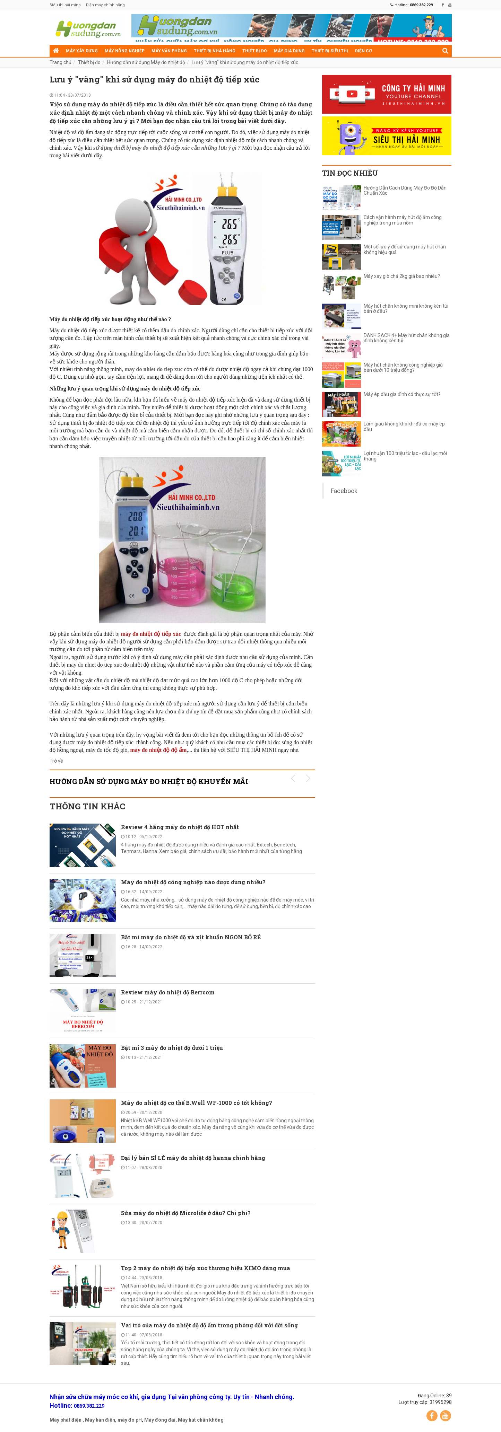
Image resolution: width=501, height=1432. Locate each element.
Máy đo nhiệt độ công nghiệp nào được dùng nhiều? (193, 882)
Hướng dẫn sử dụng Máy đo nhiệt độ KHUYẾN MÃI (149, 781)
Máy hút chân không (201, 1420)
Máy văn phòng (169, 51)
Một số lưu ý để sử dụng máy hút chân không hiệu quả (405, 249)
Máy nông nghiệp (125, 51)
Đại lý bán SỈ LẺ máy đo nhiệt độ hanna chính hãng (193, 1157)
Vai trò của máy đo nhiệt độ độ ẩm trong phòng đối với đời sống (209, 1325)
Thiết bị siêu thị (330, 51)
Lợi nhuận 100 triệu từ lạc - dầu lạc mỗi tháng (405, 456)
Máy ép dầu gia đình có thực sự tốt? (402, 394)
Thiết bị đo (254, 51)
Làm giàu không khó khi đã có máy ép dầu (404, 426)
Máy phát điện (65, 1420)
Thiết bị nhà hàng (214, 51)
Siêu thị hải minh (65, 5)
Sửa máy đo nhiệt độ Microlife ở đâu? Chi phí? (186, 1212)
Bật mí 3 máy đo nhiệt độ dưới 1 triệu (172, 1047)
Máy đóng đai (159, 1420)
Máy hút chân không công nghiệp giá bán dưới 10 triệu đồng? (403, 367)
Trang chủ (60, 62)
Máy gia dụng (289, 51)
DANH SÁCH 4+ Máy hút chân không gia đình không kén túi (407, 338)
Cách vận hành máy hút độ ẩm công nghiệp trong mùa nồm (403, 220)
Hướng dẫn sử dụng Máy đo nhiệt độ (146, 62)
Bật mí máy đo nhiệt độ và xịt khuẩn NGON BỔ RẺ (191, 937)
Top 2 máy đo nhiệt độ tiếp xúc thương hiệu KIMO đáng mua (205, 1268)
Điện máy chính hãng (105, 5)
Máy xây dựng (82, 51)
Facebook (344, 490)
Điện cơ (363, 51)
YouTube (445, 1415)
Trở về (56, 761)
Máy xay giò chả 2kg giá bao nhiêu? (402, 276)
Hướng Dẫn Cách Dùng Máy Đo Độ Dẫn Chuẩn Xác (405, 190)
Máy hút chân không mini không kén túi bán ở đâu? (406, 309)
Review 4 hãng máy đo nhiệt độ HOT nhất (180, 827)
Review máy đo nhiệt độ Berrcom (168, 992)
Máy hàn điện (100, 1420)
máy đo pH (130, 1420)
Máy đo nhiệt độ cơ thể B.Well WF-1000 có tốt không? (196, 1102)
